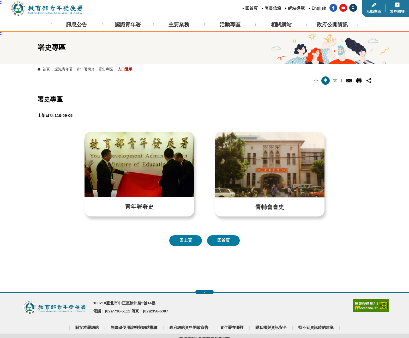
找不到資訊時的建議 (316, 327)
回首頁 (251, 8)
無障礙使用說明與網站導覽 (134, 327)
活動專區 (373, 11)
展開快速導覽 (205, 292)
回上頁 (185, 240)
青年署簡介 (85, 69)
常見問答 (397, 11)
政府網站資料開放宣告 (188, 327)
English (318, 8)
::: (1, 2)
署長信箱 (272, 8)
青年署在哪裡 (232, 327)
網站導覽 (296, 8)
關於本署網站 (87, 327)
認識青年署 (64, 69)
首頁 (46, 69)
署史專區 (105, 69)
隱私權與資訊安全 (271, 327)
